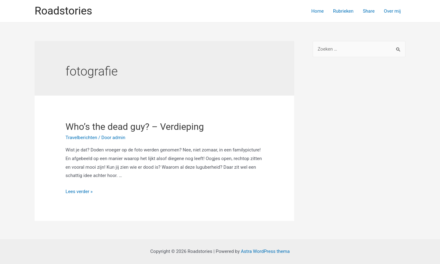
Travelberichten (81, 137)
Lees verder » (79, 191)
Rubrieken (343, 11)
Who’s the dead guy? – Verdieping (135, 126)
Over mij (392, 11)
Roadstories (63, 11)
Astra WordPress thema (265, 251)
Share (368, 11)
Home (317, 11)
